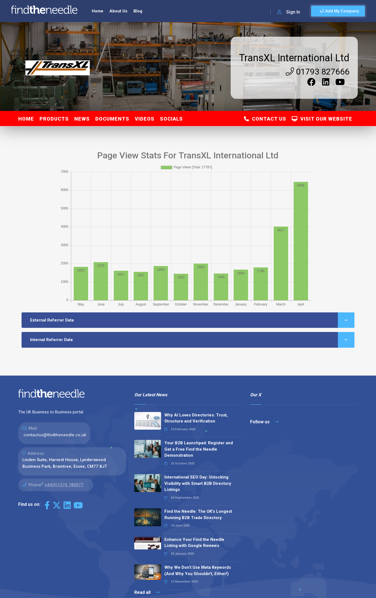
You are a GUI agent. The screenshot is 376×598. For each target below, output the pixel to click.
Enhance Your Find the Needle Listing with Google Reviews (194, 542)
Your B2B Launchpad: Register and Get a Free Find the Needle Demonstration (198, 449)
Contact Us (265, 119)
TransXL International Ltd (294, 58)
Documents (112, 119)
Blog (137, 11)
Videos (144, 119)
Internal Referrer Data (192, 340)
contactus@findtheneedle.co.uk (54, 434)
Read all (146, 592)
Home (97, 11)
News (82, 119)
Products (54, 119)
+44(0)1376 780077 (63, 484)
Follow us (264, 421)
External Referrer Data (192, 320)
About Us (118, 11)
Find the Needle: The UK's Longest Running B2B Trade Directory (198, 514)
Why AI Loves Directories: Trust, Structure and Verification (196, 418)
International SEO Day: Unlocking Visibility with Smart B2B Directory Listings (197, 483)
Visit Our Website (322, 119)
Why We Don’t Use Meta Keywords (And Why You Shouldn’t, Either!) (197, 570)
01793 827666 (317, 71)
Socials (171, 119)
